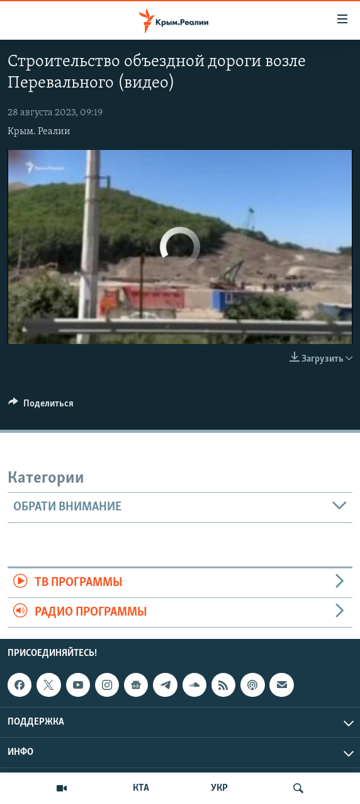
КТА (141, 788)
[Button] (41, 406)
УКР (219, 788)
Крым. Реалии (39, 132)
